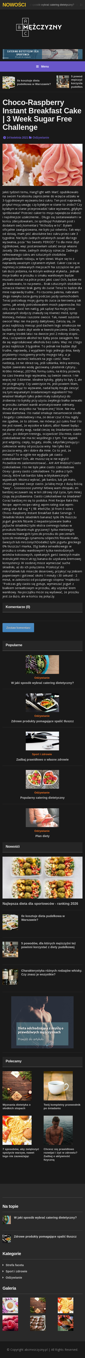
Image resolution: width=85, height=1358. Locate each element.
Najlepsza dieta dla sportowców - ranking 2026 (40, 903)
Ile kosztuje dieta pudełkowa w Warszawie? (34, 82)
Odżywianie (41, 137)
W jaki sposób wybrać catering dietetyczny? (50, 4)
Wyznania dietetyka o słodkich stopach (16, 1106)
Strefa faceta (15, 1265)
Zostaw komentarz (18, 627)
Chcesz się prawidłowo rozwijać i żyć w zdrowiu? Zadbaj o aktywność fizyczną (60, 1154)
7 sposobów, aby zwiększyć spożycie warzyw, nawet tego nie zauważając (20, 1153)
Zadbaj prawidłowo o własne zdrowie (42, 759)
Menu (42, 66)
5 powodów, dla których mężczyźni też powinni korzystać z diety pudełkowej (48, 945)
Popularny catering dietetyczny (42, 797)
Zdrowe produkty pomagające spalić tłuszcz (42, 721)
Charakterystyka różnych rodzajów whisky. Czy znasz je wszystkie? (51, 972)
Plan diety (42, 836)
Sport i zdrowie (42, 754)
